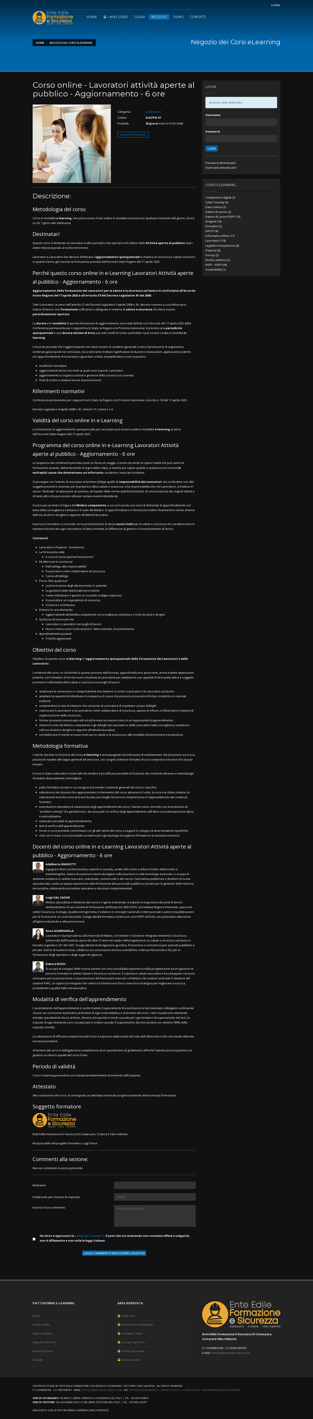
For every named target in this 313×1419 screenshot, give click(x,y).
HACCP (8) (211, 231)
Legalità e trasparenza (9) (222, 245)
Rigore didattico (43, 1333)
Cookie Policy (191, 1390)
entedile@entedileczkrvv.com (230, 1353)
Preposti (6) (212, 250)
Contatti (198, 17)
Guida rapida (41, 1324)
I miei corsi (115, 17)
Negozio (159, 17)
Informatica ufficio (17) (219, 236)
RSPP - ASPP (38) (216, 265)
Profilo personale (131, 1351)
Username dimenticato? (221, 168)
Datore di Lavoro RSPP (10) (222, 217)
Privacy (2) (212, 255)
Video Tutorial (128, 1360)
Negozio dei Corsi (44, 1342)
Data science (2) (215, 207)
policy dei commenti (89, 1236)
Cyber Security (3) (216, 202)
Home (92, 17)
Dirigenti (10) (213, 221)
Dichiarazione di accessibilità (222, 1390)
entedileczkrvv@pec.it (144, 1390)
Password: (212, 131)
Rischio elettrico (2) (217, 260)
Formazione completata (135, 1324)
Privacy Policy (170, 1390)
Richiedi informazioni (133, 134)
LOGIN (212, 148)
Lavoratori (153, 112)
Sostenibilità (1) (215, 269)
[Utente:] (155, 1185)
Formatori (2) (213, 226)
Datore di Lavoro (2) (218, 212)
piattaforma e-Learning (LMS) (76, 1410)
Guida (139, 17)
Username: (213, 115)
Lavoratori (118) (215, 240)
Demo (178, 17)
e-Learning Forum (131, 1342)
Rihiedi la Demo (43, 1351)
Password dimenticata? (220, 163)
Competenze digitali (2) (220, 197)
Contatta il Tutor (130, 1333)
